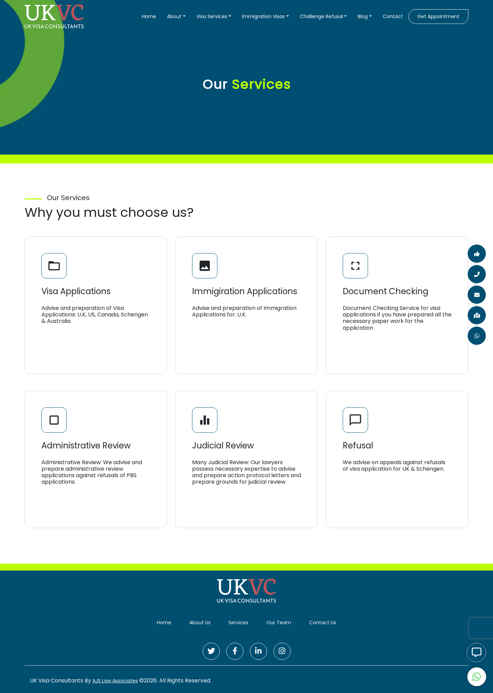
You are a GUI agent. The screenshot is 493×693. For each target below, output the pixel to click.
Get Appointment (438, 16)
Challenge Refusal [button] (321, 16)
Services (238, 622)
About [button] (174, 16)
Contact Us (322, 622)
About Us (200, 622)
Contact (393, 16)
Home (149, 16)
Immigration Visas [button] (263, 16)
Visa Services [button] (212, 16)
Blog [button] (363, 16)
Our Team (278, 622)
